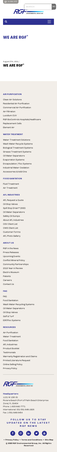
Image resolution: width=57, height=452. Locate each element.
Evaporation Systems (13, 160)
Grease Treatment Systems (17, 152)
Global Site (11, 2)
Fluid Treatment (11, 184)
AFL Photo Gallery (11, 236)
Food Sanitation (10, 301)
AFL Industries (10, 345)
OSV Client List (10, 224)
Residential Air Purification (16, 104)
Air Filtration (9, 112)
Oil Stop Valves (10, 204)
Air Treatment (10, 188)
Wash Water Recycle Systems (18, 144)
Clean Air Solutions (12, 100)
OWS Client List (10, 228)
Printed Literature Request (16, 361)
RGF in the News (11, 248)
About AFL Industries (13, 220)
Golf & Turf (8, 316)
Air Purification (10, 333)
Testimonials (9, 353)
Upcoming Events (11, 256)
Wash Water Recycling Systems (18, 305)
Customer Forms (12, 232)
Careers (7, 280)
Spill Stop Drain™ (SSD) (14, 208)
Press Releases (11, 252)
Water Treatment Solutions (16, 140)
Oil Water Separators (14, 156)
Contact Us (8, 284)
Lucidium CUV (10, 116)
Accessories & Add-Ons (15, 172)
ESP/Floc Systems (12, 320)
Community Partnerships (16, 264)
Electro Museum (11, 272)
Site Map (49, 440)
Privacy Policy (10, 368)
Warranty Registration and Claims (20, 357)
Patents (7, 276)
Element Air (8, 128)
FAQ (5, 297)
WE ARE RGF (13, 65)
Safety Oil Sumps (11, 216)
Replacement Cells (12, 124)
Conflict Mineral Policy (14, 260)
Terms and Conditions (31, 440)
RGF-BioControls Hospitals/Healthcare (22, 120)
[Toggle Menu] (50, 21)
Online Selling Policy (12, 365)
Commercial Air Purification (17, 108)
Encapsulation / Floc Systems (17, 164)
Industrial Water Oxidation (16, 168)
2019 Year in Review (13, 268)
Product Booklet (11, 349)
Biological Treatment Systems (18, 148)
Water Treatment (12, 337)
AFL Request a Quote (13, 200)
